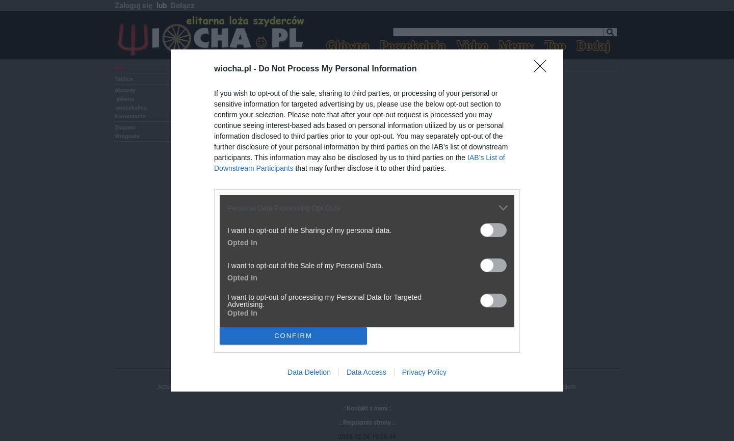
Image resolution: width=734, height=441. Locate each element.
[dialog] (367, 220)
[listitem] (367, 207)
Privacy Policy (424, 372)
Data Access (366, 372)
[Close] (543, 69)
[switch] (493, 230)
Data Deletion (309, 372)
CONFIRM (293, 335)
